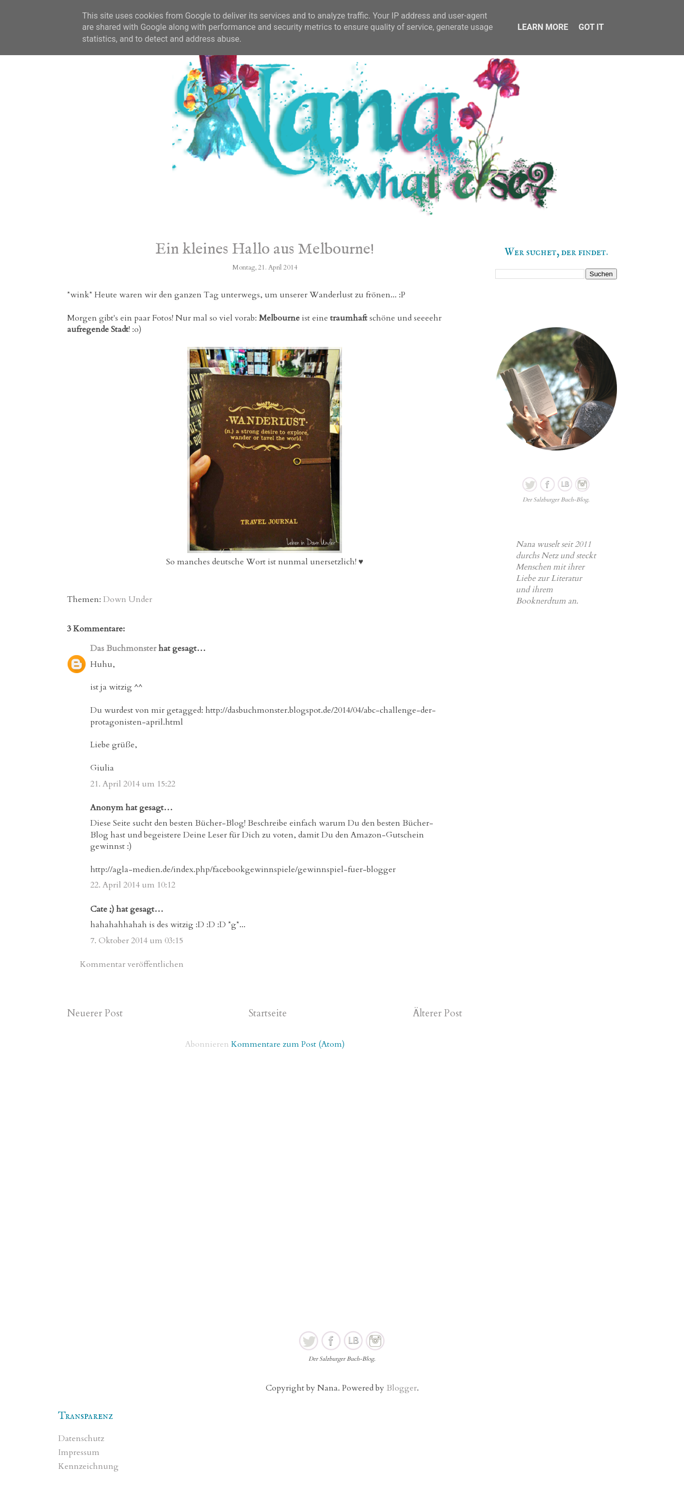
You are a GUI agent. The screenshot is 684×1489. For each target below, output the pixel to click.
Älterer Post (437, 1013)
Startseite (268, 1013)
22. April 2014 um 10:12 (132, 885)
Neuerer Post (95, 1013)
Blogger (401, 1388)
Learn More (542, 27)
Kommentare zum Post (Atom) (288, 1044)
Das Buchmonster (123, 648)
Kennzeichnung (88, 1466)
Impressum (79, 1452)
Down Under (127, 599)
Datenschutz (81, 1438)
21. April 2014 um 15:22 (132, 784)
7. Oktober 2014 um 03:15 (136, 940)
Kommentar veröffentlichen (132, 964)
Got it (591, 27)
